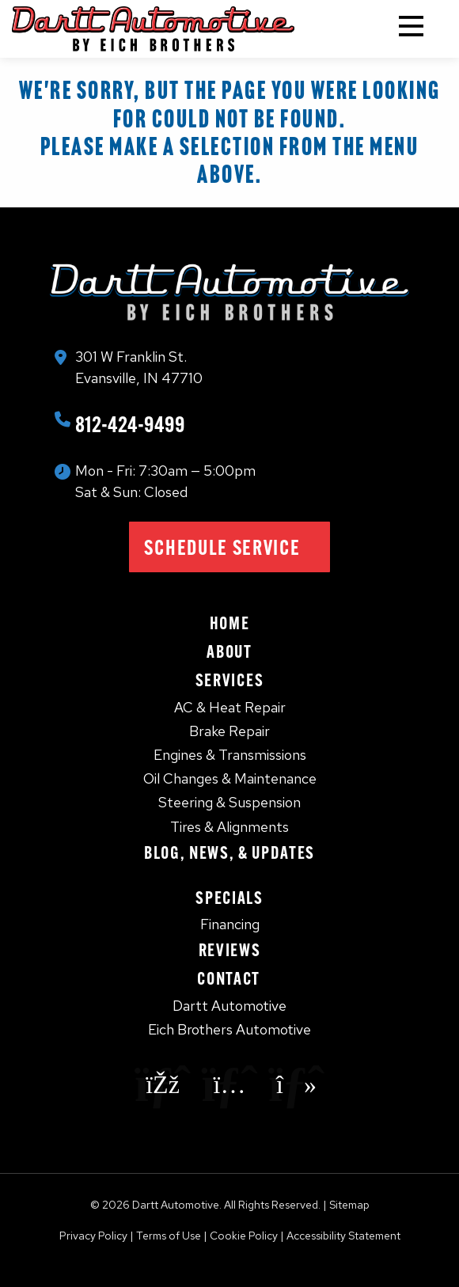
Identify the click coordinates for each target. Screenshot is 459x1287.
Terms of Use (168, 1235)
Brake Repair (229, 731)
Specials (229, 897)
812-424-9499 (130, 424)
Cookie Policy (244, 1235)
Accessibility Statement (343, 1235)
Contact (229, 978)
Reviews (230, 950)
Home (230, 623)
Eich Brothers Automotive (229, 1029)
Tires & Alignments (229, 827)
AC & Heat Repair (230, 707)
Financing (230, 924)
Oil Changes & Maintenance (230, 778)
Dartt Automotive (229, 1006)
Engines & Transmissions (230, 755)
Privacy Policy (93, 1235)
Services (229, 680)
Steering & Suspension (229, 802)
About (229, 651)
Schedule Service (222, 547)
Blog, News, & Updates (229, 852)
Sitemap (349, 1205)
